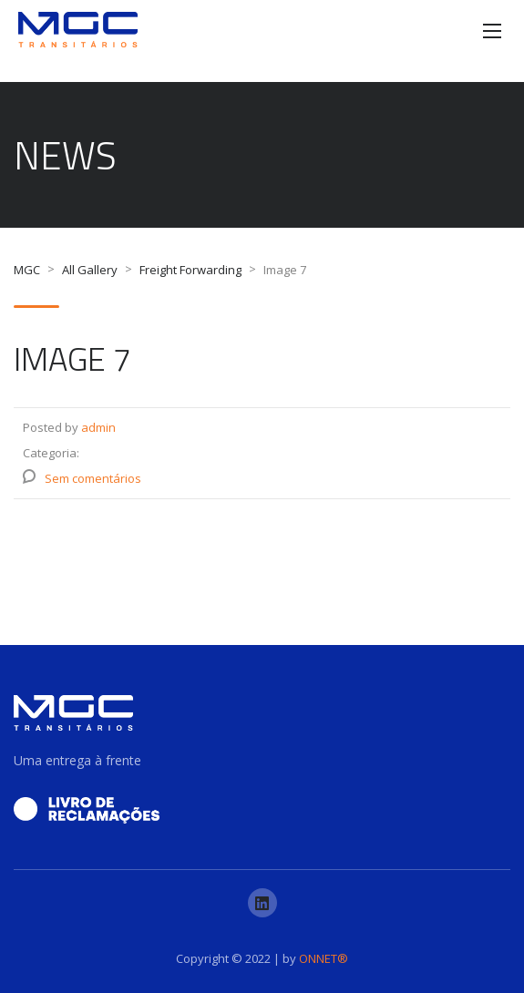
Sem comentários (93, 478)
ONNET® (323, 958)
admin (98, 427)
